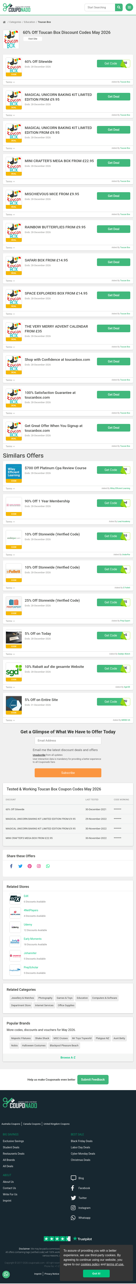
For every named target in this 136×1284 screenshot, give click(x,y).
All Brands (9, 1160)
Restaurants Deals (13, 1154)
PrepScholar (31, 967)
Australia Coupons (11, 1124)
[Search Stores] (119, 7)
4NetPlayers (31, 910)
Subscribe (68, 773)
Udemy (28, 924)
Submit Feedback (93, 1080)
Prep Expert (125, 621)
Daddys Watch (124, 654)
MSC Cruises (61, 1038)
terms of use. (115, 1264)
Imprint (7, 1201)
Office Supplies (66, 1005)
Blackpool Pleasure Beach (64, 1046)
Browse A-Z (68, 1058)
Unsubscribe (39, 755)
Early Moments (33, 939)
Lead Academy (124, 521)
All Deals (8, 1166)
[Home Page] (6, 22)
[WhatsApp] (7, 1274)
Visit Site (32, 38)
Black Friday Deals (82, 1141)
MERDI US (126, 720)
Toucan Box (44, 22)
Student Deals (11, 1147)
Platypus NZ (102, 1038)
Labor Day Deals (80, 1147)
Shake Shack (42, 1038)
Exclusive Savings (13, 1141)
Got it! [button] (96, 1273)
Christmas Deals (80, 1160)
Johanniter (30, 953)
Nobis (14, 1046)
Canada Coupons (32, 1124)
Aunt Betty (119, 1038)
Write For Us (10, 1194)
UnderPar (126, 555)
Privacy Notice (52, 1274)
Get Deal (113, 96)
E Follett (126, 588)
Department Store (21, 1005)
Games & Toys (65, 998)
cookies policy (90, 1264)
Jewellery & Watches (22, 998)
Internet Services (44, 1005)
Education (29, 22)
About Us (8, 1182)
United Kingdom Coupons (57, 1124)
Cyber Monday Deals (83, 1154)
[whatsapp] (48, 867)
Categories (15, 22)
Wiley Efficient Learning (120, 488)
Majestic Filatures (21, 1038)
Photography (45, 998)
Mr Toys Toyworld (82, 1038)
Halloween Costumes (34, 1046)
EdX (26, 896)
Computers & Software (104, 998)
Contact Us (9, 1188)
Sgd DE (127, 687)
